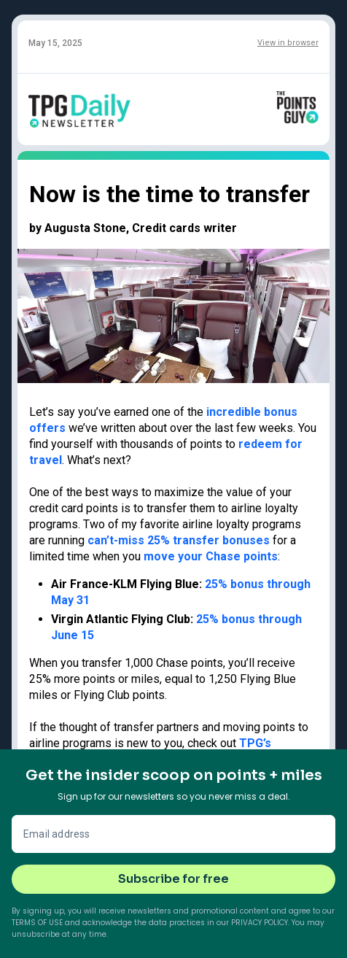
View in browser (288, 42)
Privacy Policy (259, 922)
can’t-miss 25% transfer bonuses (178, 540)
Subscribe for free (173, 878)
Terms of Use (37, 922)
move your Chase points (211, 556)
